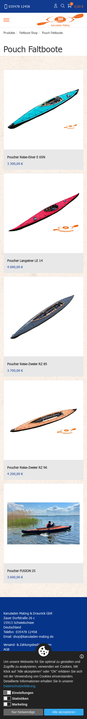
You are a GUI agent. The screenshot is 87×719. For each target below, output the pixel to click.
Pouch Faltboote (52, 33)
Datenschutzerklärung (19, 686)
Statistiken (16, 698)
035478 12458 (16, 6)
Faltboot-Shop (28, 33)
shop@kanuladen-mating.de (33, 636)
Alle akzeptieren (63, 712)
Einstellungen (18, 692)
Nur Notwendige (23, 712)
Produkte (9, 33)
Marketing (15, 704)
